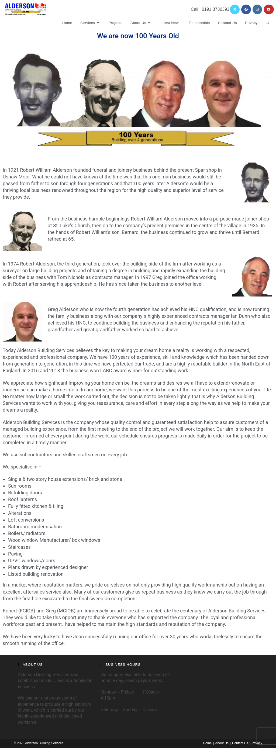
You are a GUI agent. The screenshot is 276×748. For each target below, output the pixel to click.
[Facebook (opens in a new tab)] (246, 9)
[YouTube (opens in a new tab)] (269, 9)
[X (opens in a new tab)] (235, 9)
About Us (221, 743)
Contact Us (240, 743)
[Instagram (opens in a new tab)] (257, 9)
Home (207, 743)
